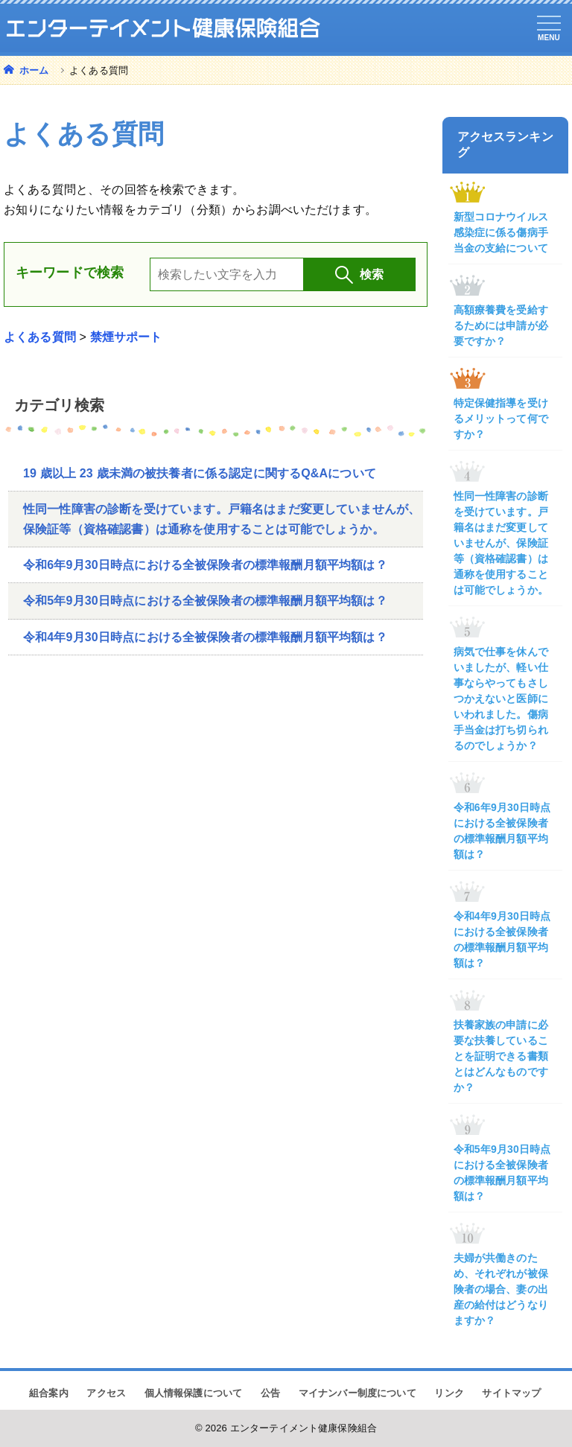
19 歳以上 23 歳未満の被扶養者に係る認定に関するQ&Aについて (199, 473)
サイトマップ (511, 1393)
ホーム (32, 70)
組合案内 (49, 1393)
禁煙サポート (126, 337)
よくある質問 (40, 337)
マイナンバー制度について (357, 1393)
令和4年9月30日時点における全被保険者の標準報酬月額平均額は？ (205, 637)
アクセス (106, 1393)
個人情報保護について (193, 1393)
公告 (270, 1393)
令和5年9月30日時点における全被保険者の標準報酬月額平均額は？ (205, 600)
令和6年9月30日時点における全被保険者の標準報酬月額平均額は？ (205, 565)
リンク (448, 1393)
